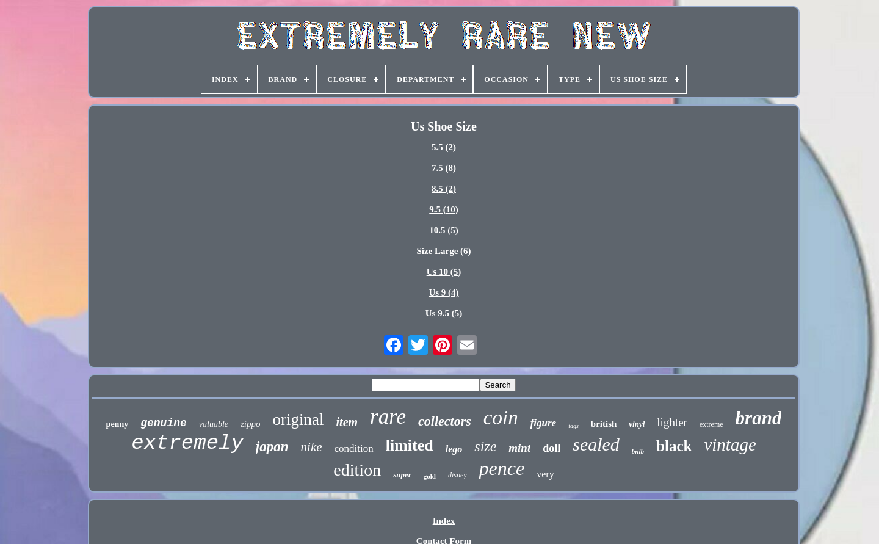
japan (272, 446)
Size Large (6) (443, 251)
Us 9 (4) (443, 292)
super (402, 474)
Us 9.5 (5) (443, 313)
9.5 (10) (443, 209)
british (604, 424)
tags (573, 426)
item (347, 422)
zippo (251, 424)
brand (759, 418)
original (298, 419)
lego (454, 449)
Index (444, 521)
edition (357, 469)
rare (388, 417)
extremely (187, 443)
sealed (596, 444)
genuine (163, 423)
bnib (638, 451)
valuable (213, 424)
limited (409, 445)
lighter (672, 422)
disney (457, 475)
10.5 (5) (443, 230)
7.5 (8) (444, 168)
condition (354, 448)
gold (430, 476)
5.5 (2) (444, 147)
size (485, 446)
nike (311, 447)
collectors (444, 421)
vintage (730, 444)
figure (543, 423)
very (545, 474)
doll (551, 448)
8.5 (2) (444, 189)
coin (500, 418)
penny (117, 424)
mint (519, 447)
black (674, 446)
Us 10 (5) (444, 272)
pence (502, 468)
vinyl (637, 424)
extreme (711, 424)
